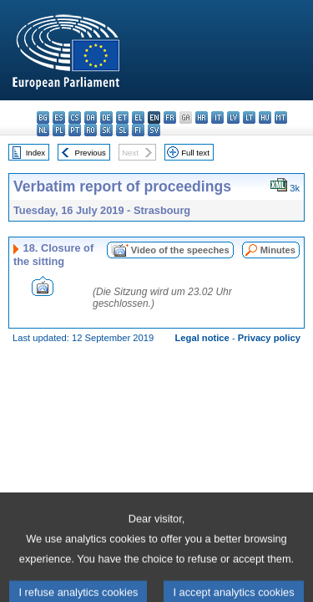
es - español (59, 117)
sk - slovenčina (106, 130)
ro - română (90, 130)
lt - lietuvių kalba (249, 117)
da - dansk (90, 117)
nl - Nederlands (43, 130)
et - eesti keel (122, 117)
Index (35, 152)
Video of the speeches (180, 250)
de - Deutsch (106, 117)
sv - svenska (154, 130)
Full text (195, 152)
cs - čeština (74, 117)
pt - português (74, 130)
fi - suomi (138, 130)
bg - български (43, 117)
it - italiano (217, 117)
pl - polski (59, 130)
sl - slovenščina (122, 130)
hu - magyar (265, 117)
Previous (90, 152)
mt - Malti (281, 117)
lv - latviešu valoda (233, 117)
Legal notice (202, 338)
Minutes (277, 250)
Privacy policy (269, 338)
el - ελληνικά (138, 117)
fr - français (170, 117)
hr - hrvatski (201, 117)
